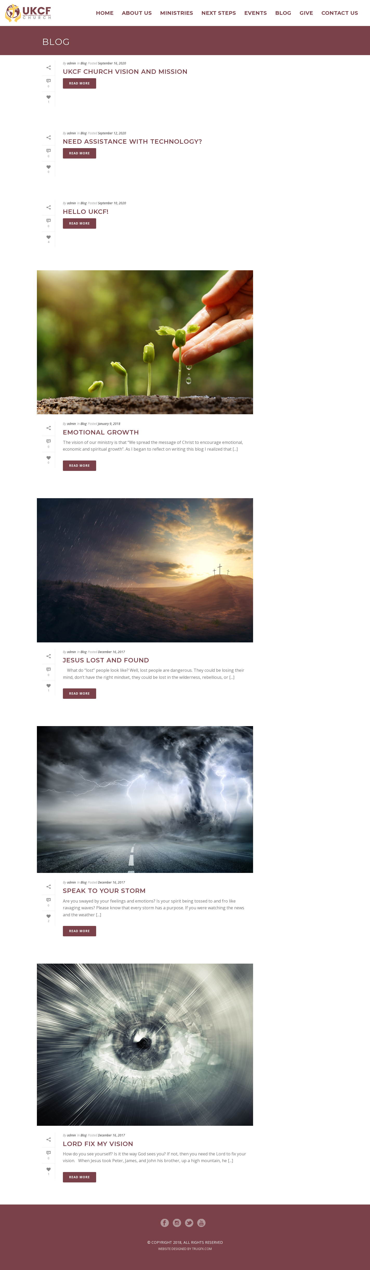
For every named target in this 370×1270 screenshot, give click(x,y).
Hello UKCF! (86, 211)
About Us (137, 13)
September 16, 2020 (112, 63)
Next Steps (218, 13)
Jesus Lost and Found (106, 660)
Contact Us (339, 13)
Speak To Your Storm (104, 890)
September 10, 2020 (112, 203)
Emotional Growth (101, 432)
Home (105, 13)
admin (71, 63)
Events (255, 13)
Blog (283, 13)
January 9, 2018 (109, 424)
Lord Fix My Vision (98, 1144)
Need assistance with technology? (132, 141)
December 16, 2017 (111, 652)
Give (306, 13)
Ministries (176, 13)
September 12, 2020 (112, 133)
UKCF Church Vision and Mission (125, 71)
